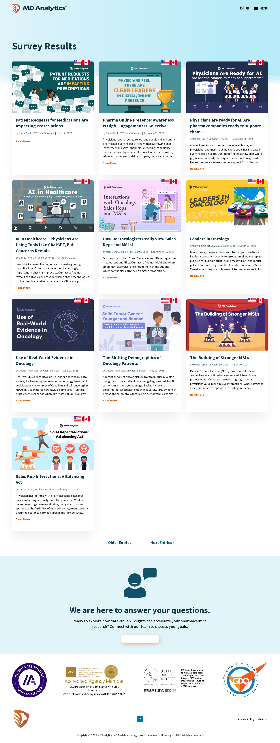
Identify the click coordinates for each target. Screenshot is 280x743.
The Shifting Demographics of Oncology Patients (132, 360)
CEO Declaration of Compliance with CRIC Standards (94, 688)
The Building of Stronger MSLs (219, 357)
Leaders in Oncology (209, 239)
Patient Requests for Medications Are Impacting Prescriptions (52, 123)
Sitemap (263, 719)
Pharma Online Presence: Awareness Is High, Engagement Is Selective (138, 123)
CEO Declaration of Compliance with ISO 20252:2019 (94, 694)
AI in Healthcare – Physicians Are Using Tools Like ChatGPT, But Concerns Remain (47, 244)
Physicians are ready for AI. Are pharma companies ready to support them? (225, 126)
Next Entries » (162, 542)
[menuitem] (242, 8)
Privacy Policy (246, 719)
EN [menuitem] (242, 8)
